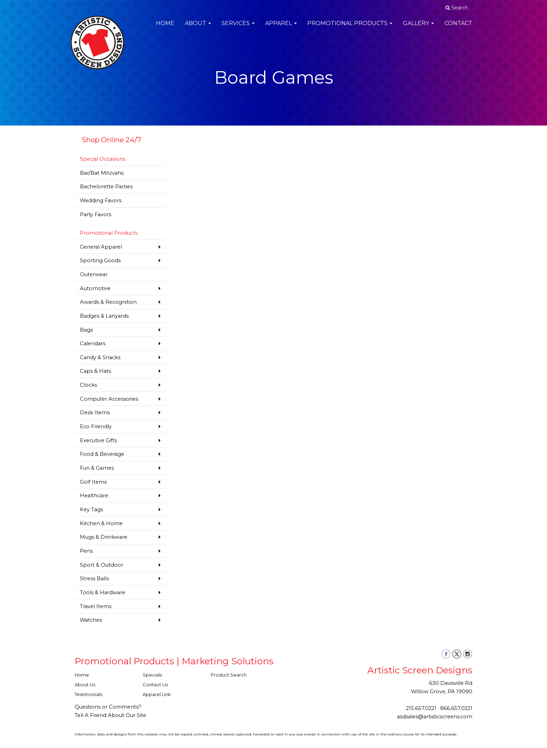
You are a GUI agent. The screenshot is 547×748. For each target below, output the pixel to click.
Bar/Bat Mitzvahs (101, 173)
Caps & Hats (95, 371)
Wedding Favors (100, 200)
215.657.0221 (421, 708)
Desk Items (95, 412)
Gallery (418, 27)
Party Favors (95, 214)
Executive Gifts (98, 440)
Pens (86, 551)
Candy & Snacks (100, 357)
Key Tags (91, 509)
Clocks (88, 385)
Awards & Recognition (108, 302)
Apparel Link (157, 694)
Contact (458, 27)
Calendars (92, 343)
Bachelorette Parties (106, 186)
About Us (85, 684)
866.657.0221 (456, 708)
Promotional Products (349, 27)
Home (165, 27)
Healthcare (94, 495)
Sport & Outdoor (101, 565)
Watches (91, 620)
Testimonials (88, 694)
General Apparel (101, 247)
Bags (86, 330)
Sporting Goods (100, 260)
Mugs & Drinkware (103, 537)
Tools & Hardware (102, 592)
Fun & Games (97, 468)
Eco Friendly (96, 426)
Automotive (95, 288)
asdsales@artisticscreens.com (434, 716)
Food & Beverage (102, 454)
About (198, 27)
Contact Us (155, 684)
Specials (152, 675)
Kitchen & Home (101, 523)
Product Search (229, 675)
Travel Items (95, 606)
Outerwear (93, 274)
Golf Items (93, 482)
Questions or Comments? (108, 707)
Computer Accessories (109, 399)
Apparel (281, 27)
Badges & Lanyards (104, 316)
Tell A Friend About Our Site (110, 715)
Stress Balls (94, 578)
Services (238, 27)
